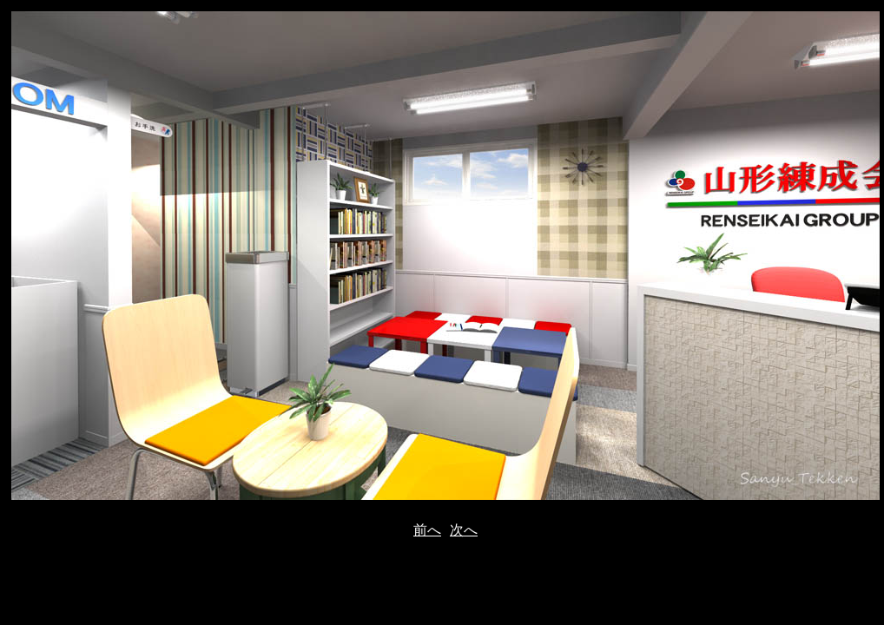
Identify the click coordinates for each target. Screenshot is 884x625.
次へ (464, 530)
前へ (427, 530)
